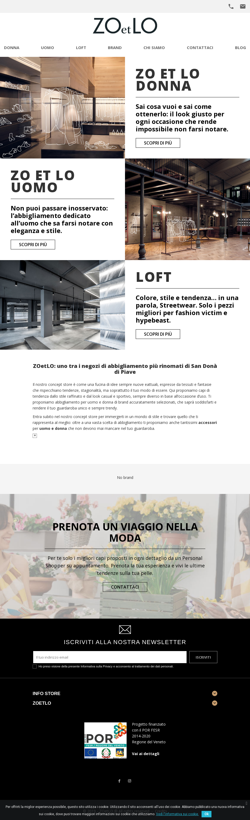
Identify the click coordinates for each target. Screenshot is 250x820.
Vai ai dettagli (145, 753)
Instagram (129, 781)
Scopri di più (158, 143)
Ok (206, 814)
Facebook (119, 781)
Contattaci (125, 587)
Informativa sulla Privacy (96, 666)
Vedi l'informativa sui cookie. (177, 814)
